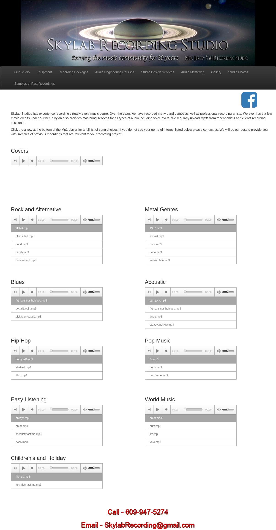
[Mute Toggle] (84, 161)
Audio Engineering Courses (114, 72)
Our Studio (22, 72)
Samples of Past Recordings (34, 83)
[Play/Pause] (23, 161)
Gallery (216, 72)
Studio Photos (238, 72)
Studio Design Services (157, 72)
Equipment (44, 72)
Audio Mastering (192, 72)
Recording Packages (73, 72)
